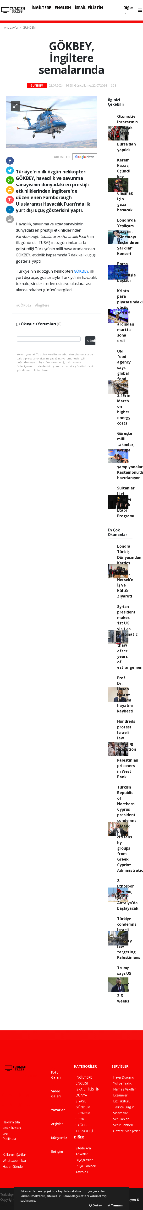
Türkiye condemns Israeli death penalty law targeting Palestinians (128, 938)
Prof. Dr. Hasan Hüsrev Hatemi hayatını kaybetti (125, 694)
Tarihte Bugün (124, 1107)
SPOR (80, 1119)
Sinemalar (120, 1113)
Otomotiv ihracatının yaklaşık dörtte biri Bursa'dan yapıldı (127, 133)
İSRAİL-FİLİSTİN (89, 7)
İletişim (57, 1149)
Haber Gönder (13, 1166)
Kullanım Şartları (15, 1154)
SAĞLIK (81, 1125)
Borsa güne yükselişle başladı (126, 272)
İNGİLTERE (41, 7)
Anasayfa (11, 27)
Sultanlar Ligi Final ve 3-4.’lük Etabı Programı (125, 501)
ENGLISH (63, 7)
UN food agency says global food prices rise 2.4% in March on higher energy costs (124, 387)
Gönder (91, 341)
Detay (95, 1205)
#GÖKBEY (24, 305)
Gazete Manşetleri (127, 1131)
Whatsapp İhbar (14, 1160)
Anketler (82, 1154)
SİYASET (82, 1101)
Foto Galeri (56, 1073)
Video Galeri (56, 1091)
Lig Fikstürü (121, 1101)
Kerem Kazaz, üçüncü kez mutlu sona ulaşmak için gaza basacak (125, 185)
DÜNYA (81, 1095)
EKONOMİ (83, 1113)
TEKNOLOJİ (84, 1131)
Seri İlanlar (121, 1119)
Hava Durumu (123, 1077)
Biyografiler (84, 1160)
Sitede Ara (83, 1148)
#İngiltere (42, 305)
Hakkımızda (11, 1122)
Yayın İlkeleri (12, 1128)
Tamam (115, 1205)
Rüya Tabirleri (86, 1166)
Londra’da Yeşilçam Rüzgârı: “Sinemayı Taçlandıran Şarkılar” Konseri (128, 237)
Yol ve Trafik (122, 1083)
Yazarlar (58, 1107)
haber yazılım (10, 1204)
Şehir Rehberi (123, 1125)
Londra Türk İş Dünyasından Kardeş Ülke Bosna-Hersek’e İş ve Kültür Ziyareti (129, 571)
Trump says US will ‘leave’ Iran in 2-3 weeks (124, 984)
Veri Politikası (9, 1136)
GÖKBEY (81, 271)
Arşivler (57, 1121)
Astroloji (82, 1172)
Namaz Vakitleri (125, 1089)
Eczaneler (120, 1095)
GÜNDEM (29, 27)
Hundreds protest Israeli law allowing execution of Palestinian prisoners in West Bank (127, 749)
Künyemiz (59, 1135)
